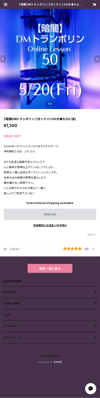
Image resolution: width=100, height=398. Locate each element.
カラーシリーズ (12, 337)
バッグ (6, 314)
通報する (91, 234)
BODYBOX (10, 292)
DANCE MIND (12, 303)
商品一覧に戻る (50, 268)
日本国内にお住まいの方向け (50, 225)
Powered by (50, 362)
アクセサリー (10, 326)
